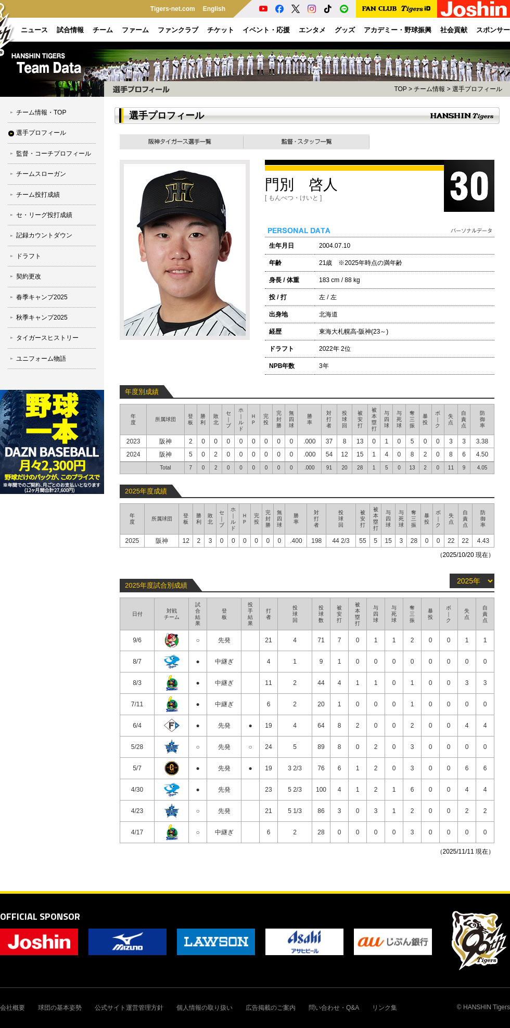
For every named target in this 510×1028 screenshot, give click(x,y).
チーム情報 (429, 89)
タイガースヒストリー (47, 337)
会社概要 (12, 1007)
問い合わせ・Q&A (334, 1007)
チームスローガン (41, 173)
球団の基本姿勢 (60, 1007)
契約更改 (28, 276)
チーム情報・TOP (41, 112)
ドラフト (28, 256)
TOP (400, 89)
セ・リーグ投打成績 (44, 215)
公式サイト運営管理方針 (129, 1007)
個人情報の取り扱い (204, 1007)
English (214, 8)
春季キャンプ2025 (42, 297)
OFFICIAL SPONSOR (40, 916)
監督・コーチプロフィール (53, 153)
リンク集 (384, 1007)
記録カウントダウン (44, 235)
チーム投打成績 (38, 194)
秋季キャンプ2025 (42, 317)
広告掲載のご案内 (271, 1007)
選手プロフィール (41, 132)
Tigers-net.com (172, 8)
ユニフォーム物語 (41, 358)
